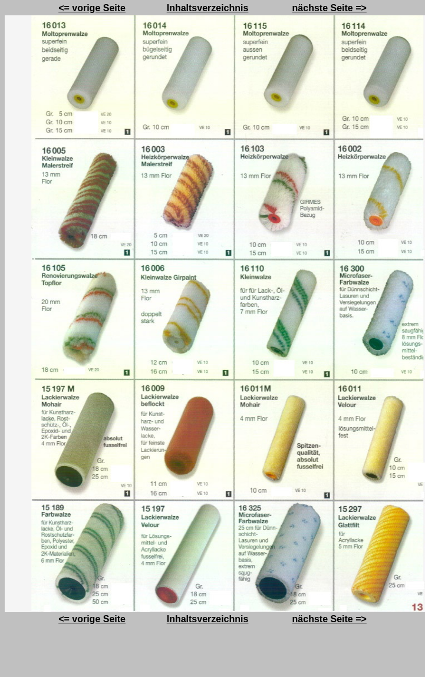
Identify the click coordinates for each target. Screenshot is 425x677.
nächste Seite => (329, 8)
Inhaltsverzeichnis (208, 8)
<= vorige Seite (92, 8)
